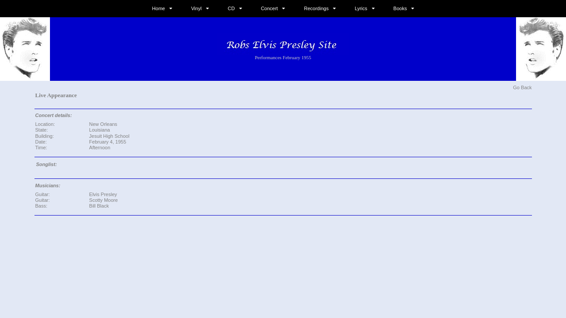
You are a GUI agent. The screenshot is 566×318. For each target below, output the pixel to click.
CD (231, 8)
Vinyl (196, 8)
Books (400, 8)
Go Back (522, 87)
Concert (269, 8)
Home (158, 8)
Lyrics (361, 8)
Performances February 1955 (283, 57)
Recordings (316, 8)
